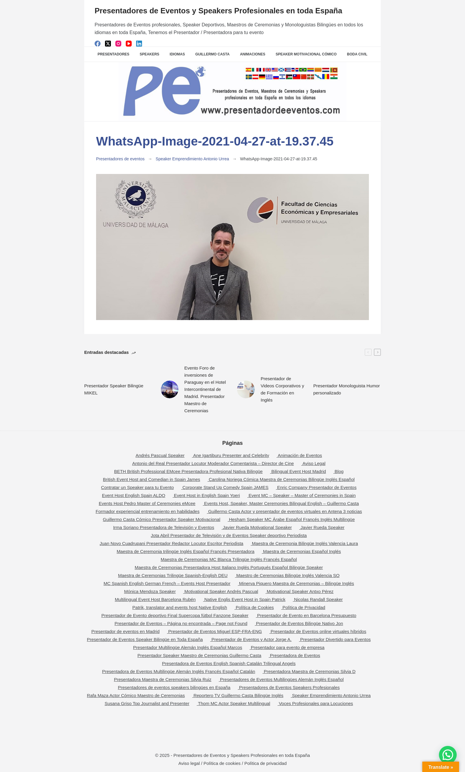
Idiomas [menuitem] (177, 54)
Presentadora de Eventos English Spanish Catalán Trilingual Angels (228, 663)
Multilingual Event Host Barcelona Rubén (155, 599)
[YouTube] (129, 44)
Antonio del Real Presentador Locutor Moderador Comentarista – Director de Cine (213, 463)
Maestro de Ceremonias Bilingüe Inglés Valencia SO (288, 575)
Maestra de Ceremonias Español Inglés (302, 551)
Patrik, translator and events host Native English (179, 607)
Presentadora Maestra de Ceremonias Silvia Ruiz (162, 679)
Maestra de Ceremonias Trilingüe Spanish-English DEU (172, 575)
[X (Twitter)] (108, 44)
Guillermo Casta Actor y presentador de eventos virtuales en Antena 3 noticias (285, 511)
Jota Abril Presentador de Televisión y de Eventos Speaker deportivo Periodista (229, 535)
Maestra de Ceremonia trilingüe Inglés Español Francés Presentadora (185, 551)
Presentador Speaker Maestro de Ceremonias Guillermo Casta (199, 655)
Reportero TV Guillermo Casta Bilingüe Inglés (238, 695)
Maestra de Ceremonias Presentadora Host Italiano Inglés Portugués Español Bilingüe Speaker (229, 567)
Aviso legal (189, 763)
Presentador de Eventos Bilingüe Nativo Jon (299, 623)
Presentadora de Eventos (295, 655)
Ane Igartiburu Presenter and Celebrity (231, 455)
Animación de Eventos (300, 455)
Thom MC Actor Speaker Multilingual (234, 703)
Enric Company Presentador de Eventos (317, 487)
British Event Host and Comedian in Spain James (151, 479)
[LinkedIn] (139, 44)
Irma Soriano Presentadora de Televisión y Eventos (163, 527)
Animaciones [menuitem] (252, 54)
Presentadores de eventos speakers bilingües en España (174, 687)
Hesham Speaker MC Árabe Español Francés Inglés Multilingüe (292, 519)
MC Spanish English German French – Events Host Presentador (166, 583)
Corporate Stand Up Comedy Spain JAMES (225, 487)
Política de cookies (222, 763)
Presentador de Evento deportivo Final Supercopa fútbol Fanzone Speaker (175, 615)
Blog (339, 471)
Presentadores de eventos (120, 158)
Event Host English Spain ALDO (133, 495)
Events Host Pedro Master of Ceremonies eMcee (147, 503)
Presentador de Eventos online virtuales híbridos (318, 631)
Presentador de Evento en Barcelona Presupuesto (306, 615)
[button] (448, 755)
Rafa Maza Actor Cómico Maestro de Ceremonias (136, 695)
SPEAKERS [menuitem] (149, 54)
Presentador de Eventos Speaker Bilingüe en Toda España (145, 639)
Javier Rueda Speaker (322, 527)
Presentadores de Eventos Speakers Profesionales (289, 687)
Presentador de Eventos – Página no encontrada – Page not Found (180, 623)
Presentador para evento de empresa (288, 647)
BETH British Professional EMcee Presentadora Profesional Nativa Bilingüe (188, 471)
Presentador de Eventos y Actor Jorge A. (251, 639)
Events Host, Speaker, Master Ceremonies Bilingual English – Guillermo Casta (281, 503)
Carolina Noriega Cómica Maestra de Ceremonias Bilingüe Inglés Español (282, 479)
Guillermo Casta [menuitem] (212, 54)
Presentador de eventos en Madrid (125, 631)
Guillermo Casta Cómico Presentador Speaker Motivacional (161, 519)
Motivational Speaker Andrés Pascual (221, 591)
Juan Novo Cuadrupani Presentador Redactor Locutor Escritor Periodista (171, 543)
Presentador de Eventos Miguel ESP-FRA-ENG (215, 631)
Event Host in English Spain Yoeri (207, 495)
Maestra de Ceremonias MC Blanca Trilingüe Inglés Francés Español (229, 559)
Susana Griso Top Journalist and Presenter (147, 703)
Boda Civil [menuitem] (357, 54)
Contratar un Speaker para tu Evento (137, 487)
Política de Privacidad (303, 607)
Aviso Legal (313, 463)
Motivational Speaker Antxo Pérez (300, 591)
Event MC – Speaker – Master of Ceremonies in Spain (302, 495)
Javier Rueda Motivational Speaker (257, 527)
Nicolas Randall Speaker (318, 599)
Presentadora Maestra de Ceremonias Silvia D (310, 671)
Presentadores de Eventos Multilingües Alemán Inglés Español (282, 679)
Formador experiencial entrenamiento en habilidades (147, 511)
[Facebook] (98, 44)
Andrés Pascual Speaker (160, 455)
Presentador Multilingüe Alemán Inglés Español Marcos (187, 647)
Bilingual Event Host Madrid (298, 471)
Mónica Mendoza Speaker (150, 591)
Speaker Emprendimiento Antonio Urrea (192, 158)
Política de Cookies (255, 607)
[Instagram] (118, 44)
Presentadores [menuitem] (113, 54)
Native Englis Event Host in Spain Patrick (244, 599)
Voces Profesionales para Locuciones (316, 703)
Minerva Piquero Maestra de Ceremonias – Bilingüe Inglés (296, 583)
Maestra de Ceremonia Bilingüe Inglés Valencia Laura (305, 543)
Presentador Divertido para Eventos (335, 639)
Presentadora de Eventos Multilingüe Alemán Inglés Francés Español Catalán (178, 671)
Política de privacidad (265, 763)
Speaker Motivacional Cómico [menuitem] (306, 54)
